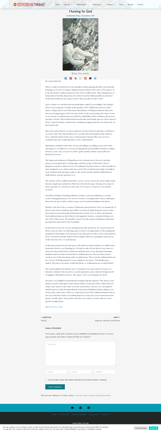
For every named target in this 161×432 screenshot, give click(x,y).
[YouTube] (72, 408)
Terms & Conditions (78, 414)
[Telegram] (95, 78)
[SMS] (90, 78)
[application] (80, 4)
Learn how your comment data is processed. (93, 395)
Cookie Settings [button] (140, 428)
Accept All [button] (153, 428)
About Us (103, 414)
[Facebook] (66, 78)
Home (56, 414)
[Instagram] (80, 408)
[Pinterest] (71, 78)
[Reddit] (85, 78)
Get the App (65, 414)
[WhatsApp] (80, 78)
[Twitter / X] (75, 78)
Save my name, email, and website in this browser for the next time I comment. (77, 380)
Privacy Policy (93, 414)
